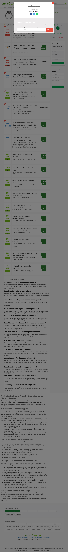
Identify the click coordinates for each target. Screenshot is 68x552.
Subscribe (49, 29)
